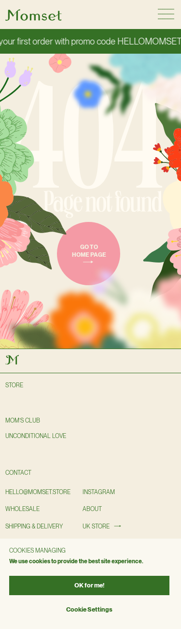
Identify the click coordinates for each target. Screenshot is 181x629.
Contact (18, 472)
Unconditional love (35, 436)
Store (14, 385)
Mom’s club (22, 420)
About (92, 509)
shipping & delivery (34, 526)
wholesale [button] (22, 509)
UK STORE (96, 526)
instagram (99, 492)
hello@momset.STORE (37, 492)
